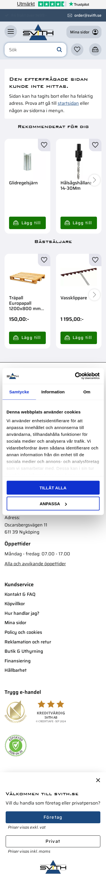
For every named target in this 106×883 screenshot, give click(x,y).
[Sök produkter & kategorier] (35, 50)
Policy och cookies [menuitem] (23, 632)
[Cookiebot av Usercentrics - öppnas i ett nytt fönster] (75, 376)
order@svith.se (87, 15)
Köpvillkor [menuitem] (15, 603)
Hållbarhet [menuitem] (16, 670)
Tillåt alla (53, 487)
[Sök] (59, 50)
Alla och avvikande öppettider (35, 563)
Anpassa (53, 503)
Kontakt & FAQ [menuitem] (20, 594)
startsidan (68, 103)
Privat (53, 841)
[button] (11, 31)
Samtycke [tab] (19, 391)
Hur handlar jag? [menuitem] (22, 613)
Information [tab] (53, 391)
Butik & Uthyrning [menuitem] (24, 651)
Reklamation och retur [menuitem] (28, 641)
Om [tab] (86, 391)
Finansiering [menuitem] (18, 660)
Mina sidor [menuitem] (15, 622)
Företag (53, 817)
